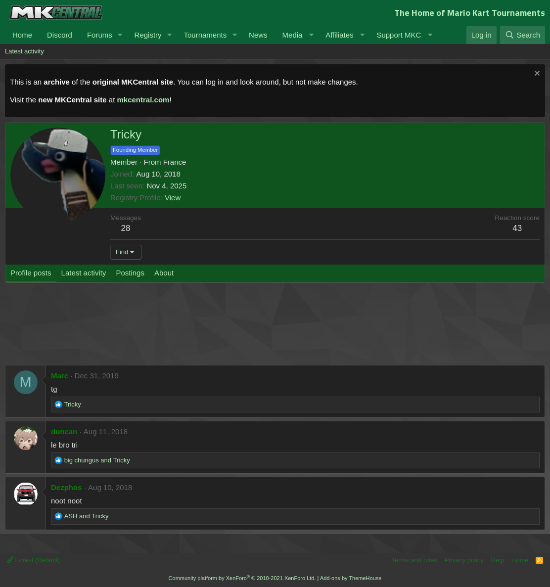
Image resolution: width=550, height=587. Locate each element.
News (258, 35)
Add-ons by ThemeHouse (351, 578)
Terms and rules (414, 560)
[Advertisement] (193, 329)
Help (497, 560)
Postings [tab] (130, 273)
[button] (120, 35)
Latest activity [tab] (83, 273)
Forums (99, 35)
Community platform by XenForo (242, 578)
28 (126, 228)
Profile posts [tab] (30, 273)
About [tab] (164, 273)
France (174, 162)
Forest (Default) (33, 560)
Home (22, 35)
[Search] (522, 35)
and (97, 460)
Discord (59, 35)
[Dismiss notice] (536, 74)
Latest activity (24, 51)
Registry (148, 35)
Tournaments (205, 35)
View (173, 197)
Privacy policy (464, 560)
